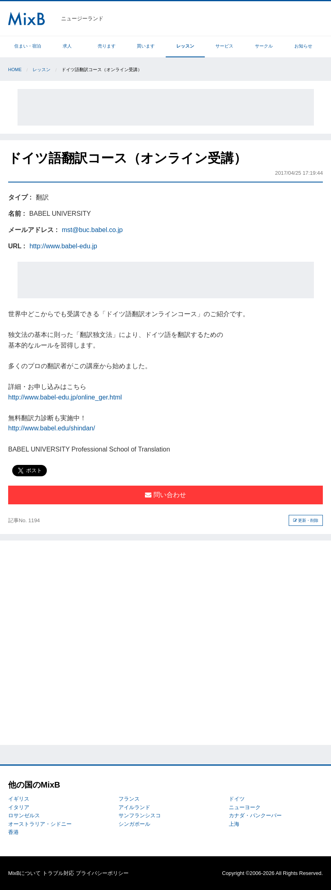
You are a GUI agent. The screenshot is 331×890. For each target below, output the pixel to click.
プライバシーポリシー (102, 873)
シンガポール (134, 824)
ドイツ (237, 799)
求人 (67, 45)
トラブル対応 (58, 873)
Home (15, 69)
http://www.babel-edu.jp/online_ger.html (65, 397)
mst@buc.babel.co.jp (92, 229)
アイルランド (134, 807)
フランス (129, 799)
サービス (224, 45)
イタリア (18, 807)
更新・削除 (306, 520)
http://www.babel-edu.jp (63, 246)
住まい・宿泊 (27, 45)
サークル (264, 45)
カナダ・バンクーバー (255, 815)
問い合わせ (165, 494)
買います (146, 45)
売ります (107, 45)
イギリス (18, 799)
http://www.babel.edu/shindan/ (51, 428)
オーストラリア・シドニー (40, 824)
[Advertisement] (166, 107)
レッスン (185, 45)
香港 (13, 832)
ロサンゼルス (24, 815)
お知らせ (303, 45)
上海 (234, 824)
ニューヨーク (245, 807)
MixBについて (24, 873)
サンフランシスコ (139, 815)
